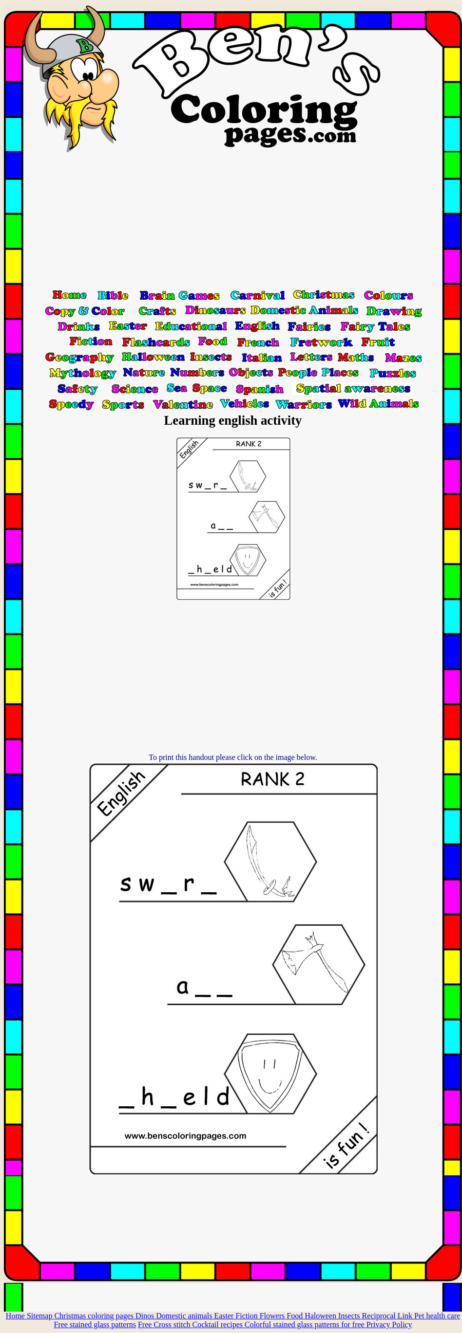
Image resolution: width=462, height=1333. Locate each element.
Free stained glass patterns (95, 1324)
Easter (224, 1316)
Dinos (145, 1316)
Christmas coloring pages (94, 1316)
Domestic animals (185, 1316)
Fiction (247, 1316)
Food (296, 1316)
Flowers (273, 1316)
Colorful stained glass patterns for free (305, 1324)
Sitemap (40, 1316)
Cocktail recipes (218, 1324)
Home (16, 1316)
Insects (350, 1316)
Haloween (321, 1316)
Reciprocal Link (388, 1316)
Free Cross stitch (165, 1324)
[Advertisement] (233, 220)
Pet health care (437, 1316)
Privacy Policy (389, 1324)
